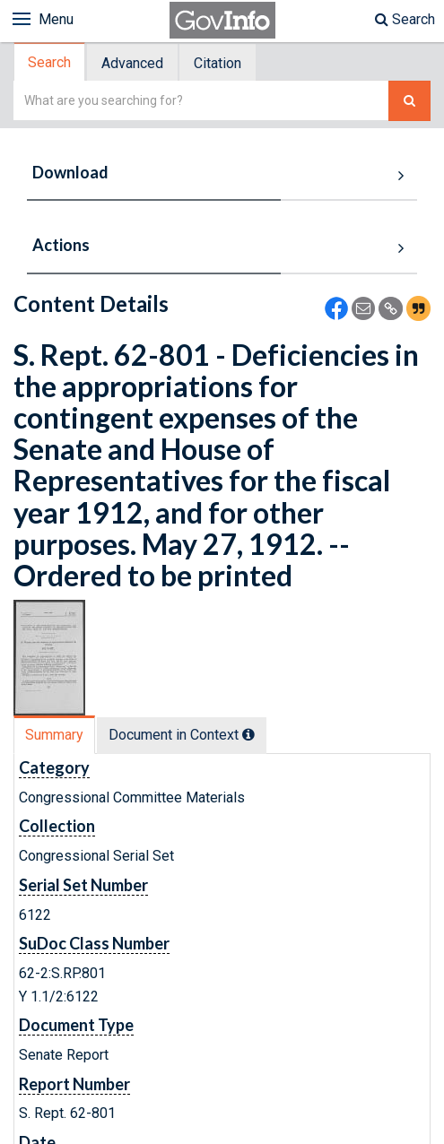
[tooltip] (248, 734)
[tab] (50, 62)
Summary (54, 734)
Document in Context (182, 734)
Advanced (132, 63)
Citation (217, 63)
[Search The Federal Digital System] (409, 101)
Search (405, 19)
